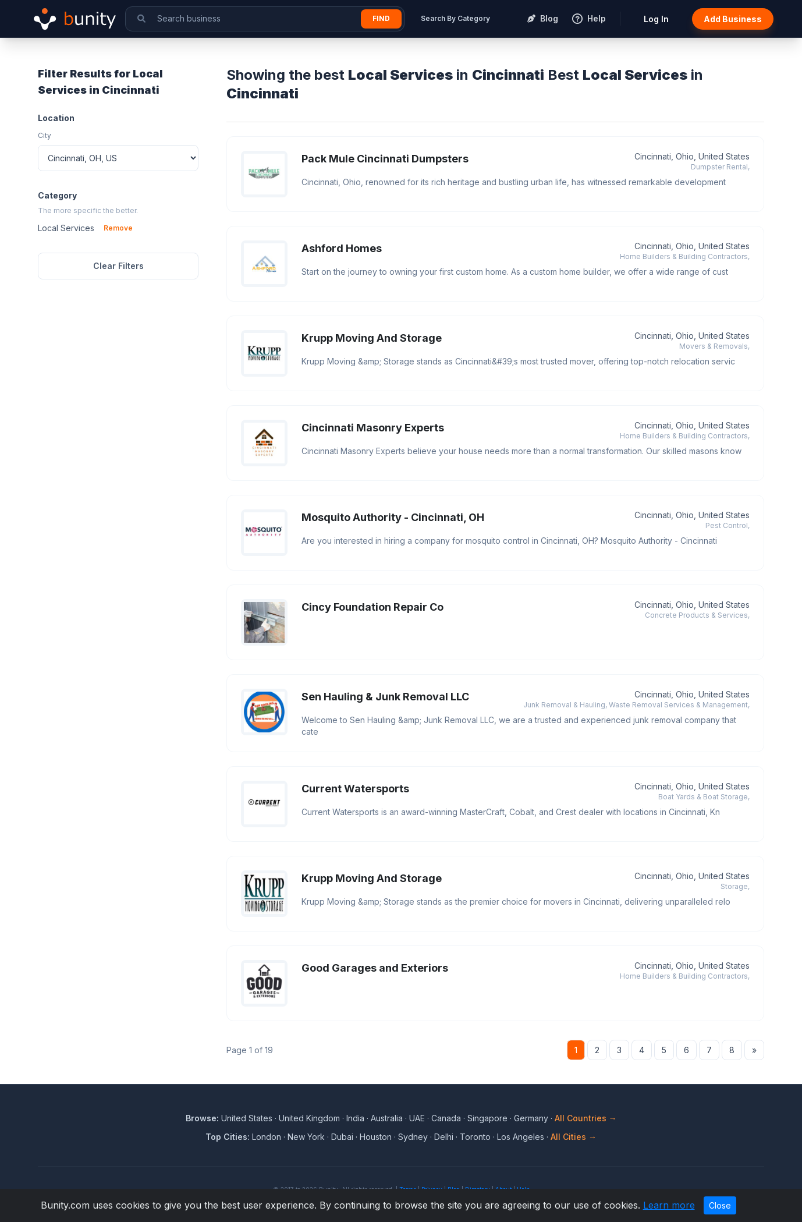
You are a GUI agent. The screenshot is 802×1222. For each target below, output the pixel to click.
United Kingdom (309, 1118)
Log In (656, 19)
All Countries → (586, 1118)
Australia (387, 1118)
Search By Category (455, 18)
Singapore (487, 1118)
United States (246, 1118)
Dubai (342, 1137)
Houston (376, 1137)
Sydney (413, 1137)
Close (720, 1205)
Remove (118, 228)
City (44, 135)
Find (381, 18)
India (355, 1118)
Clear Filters (118, 266)
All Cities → (574, 1137)
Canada (446, 1118)
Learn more (669, 1205)
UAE (417, 1118)
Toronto (475, 1137)
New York (306, 1137)
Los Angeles (520, 1137)
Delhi (443, 1137)
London (266, 1137)
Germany (531, 1118)
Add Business (733, 19)
